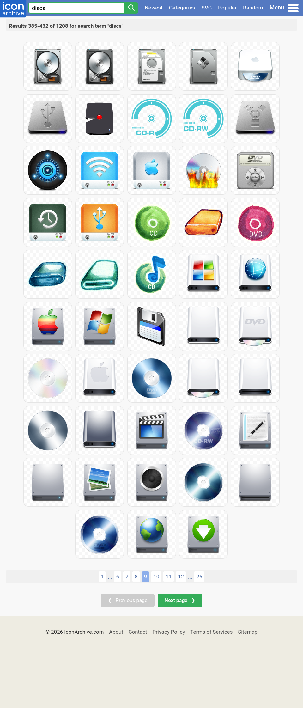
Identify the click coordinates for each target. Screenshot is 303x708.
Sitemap (248, 632)
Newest (154, 7)
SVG (207, 7)
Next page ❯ (180, 600)
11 (169, 576)
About (116, 632)
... (110, 577)
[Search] (131, 8)
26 (199, 576)
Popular (227, 7)
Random (253, 7)
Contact (138, 632)
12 (181, 576)
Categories (182, 7)
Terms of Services (211, 632)
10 (156, 576)
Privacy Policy (168, 632)
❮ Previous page (128, 600)
